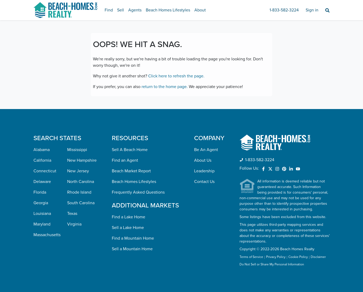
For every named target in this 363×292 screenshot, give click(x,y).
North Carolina (80, 181)
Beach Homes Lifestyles (168, 10)
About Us (202, 160)
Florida (39, 192)
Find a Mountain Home (133, 238)
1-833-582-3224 (284, 10)
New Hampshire (82, 160)
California (42, 160)
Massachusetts (47, 234)
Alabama (41, 149)
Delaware (42, 181)
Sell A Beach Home (130, 149)
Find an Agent (125, 160)
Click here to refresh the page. (176, 76)
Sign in (312, 10)
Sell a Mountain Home (132, 249)
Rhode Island (79, 192)
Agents (135, 10)
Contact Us (204, 181)
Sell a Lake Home (128, 227)
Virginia (74, 224)
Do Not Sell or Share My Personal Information (272, 264)
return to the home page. (165, 86)
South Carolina (81, 203)
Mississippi (77, 149)
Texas (72, 213)
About (200, 10)
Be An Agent (206, 149)
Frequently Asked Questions (138, 192)
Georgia (40, 203)
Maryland (41, 224)
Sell (120, 10)
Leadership (204, 171)
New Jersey (78, 171)
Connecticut (44, 171)
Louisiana (42, 213)
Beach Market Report (131, 171)
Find (109, 10)
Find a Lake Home (128, 217)
